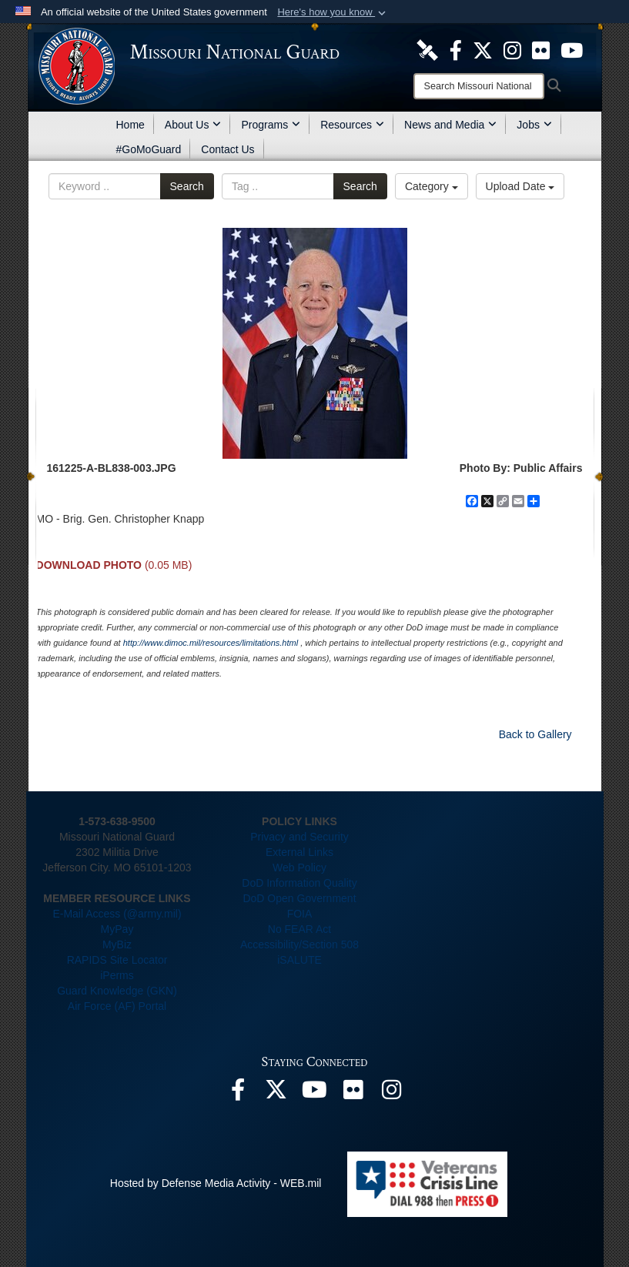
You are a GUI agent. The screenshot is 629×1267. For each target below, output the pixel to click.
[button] (333, 12)
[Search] (478, 86)
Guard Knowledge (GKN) (117, 991)
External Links (299, 852)
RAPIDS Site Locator (117, 960)
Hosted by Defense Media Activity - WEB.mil (216, 1183)
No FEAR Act (299, 929)
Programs (270, 125)
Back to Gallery (535, 734)
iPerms (117, 975)
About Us (193, 125)
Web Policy (299, 867)
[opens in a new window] (427, 49)
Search (187, 186)
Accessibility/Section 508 (299, 944)
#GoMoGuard (149, 149)
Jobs (534, 125)
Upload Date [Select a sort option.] (520, 186)
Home (130, 125)
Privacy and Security (299, 837)
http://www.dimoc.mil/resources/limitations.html (210, 642)
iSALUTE (299, 960)
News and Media (450, 125)
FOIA (300, 914)
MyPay (117, 929)
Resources (352, 125)
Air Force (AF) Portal (117, 1006)
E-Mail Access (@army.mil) (116, 914)
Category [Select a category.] (431, 186)
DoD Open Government (299, 898)
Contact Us (227, 149)
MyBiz (117, 944)
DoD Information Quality (299, 883)
